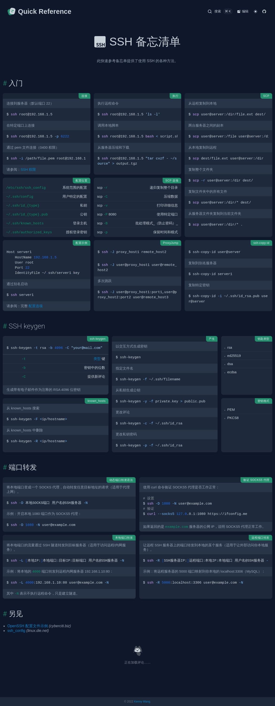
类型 (97, 359)
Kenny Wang (142, 701)
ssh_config (16, 631)
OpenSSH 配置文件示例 (27, 626)
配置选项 (36, 306)
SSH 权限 (28, 169)
